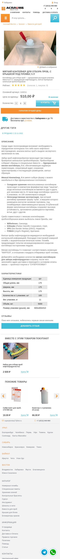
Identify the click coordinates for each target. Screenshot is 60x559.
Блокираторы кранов (10, 516)
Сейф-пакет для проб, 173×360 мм (12, 409)
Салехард (6, 436)
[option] (30, 48)
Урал (4, 428)
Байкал (6, 454)
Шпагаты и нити (8, 506)
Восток (6, 465)
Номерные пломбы (10, 486)
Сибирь (6, 442)
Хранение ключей (9, 492)
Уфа (35, 432)
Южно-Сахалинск (9, 473)
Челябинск (19, 432)
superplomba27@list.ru (13, 421)
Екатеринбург (7, 432)
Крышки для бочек (9, 512)
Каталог (22, 24)
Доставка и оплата (50, 12)
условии (28, 120)
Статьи (5, 547)
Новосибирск (7, 447)
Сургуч (5, 499)
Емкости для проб (35, 24)
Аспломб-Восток (9, 24)
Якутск (28, 470)
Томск (39, 447)
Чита (12, 458)
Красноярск (19, 447)
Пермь (29, 432)
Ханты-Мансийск (19, 436)
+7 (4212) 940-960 (50, 6)
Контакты (26, 12)
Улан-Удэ (20, 458)
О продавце (7, 527)
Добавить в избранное (48, 67)
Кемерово (30, 447)
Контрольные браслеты (12, 496)
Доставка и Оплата (10, 534)
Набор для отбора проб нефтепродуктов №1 (12, 366)
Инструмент (7, 502)
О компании (15, 12)
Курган (50, 432)
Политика (6, 540)
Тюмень (42, 432)
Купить (48, 103)
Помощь (36, 12)
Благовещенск (39, 470)
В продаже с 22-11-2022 (12, 133)
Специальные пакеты (11, 489)
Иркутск (5, 458)
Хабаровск (19, 470)
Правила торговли (9, 537)
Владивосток (7, 470)
